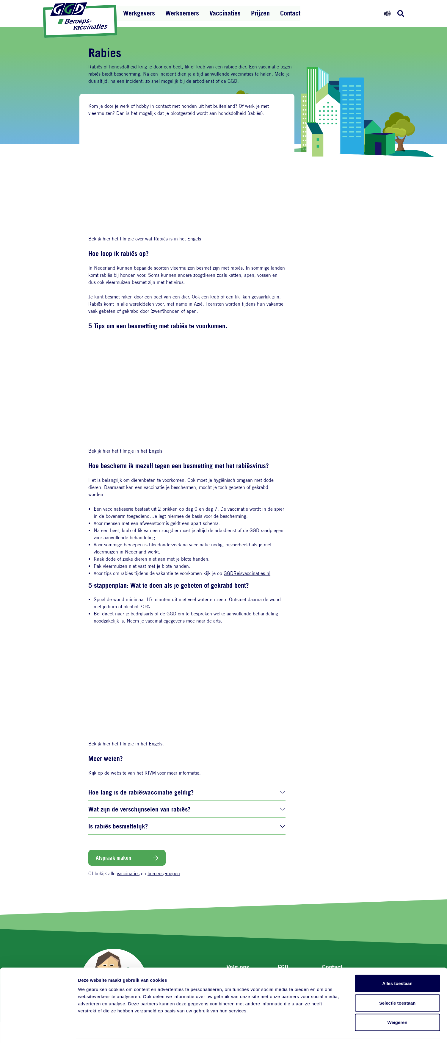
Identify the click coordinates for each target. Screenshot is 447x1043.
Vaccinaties (225, 13)
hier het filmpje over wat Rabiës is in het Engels (152, 239)
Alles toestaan (397, 964)
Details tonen (321, 1031)
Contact (290, 13)
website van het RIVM (134, 773)
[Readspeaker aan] (387, 13)
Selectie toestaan (397, 984)
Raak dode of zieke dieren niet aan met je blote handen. (152, 559)
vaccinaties (128, 873)
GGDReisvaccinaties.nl (247, 573)
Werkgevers (139, 13)
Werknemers (182, 13)
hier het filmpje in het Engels (132, 451)
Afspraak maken (113, 857)
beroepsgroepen (164, 873)
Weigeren (397, 1003)
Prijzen (260, 13)
